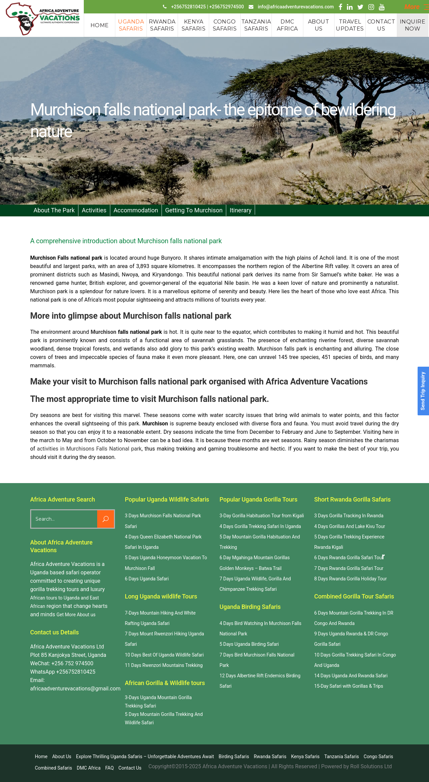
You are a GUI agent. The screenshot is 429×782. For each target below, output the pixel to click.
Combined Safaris (53, 768)
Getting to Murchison (194, 210)
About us (61, 756)
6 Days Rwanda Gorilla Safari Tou (348, 557)
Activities (94, 210)
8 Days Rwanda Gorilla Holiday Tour (350, 578)
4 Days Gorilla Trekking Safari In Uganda (260, 526)
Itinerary (240, 210)
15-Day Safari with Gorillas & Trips (348, 686)
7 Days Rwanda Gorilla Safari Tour (348, 568)
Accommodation (136, 210)
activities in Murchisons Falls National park (89, 449)
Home (41, 756)
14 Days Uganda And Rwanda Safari (351, 675)
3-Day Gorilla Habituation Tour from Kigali (262, 515)
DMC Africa (89, 768)
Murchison (103, 332)
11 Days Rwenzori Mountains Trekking (164, 665)
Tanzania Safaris (341, 756)
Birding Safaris (234, 756)
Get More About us (76, 614)
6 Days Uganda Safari (147, 578)
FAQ (109, 768)
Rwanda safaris (270, 756)
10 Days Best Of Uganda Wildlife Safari (164, 655)
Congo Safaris (378, 756)
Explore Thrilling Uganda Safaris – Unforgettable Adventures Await (145, 756)
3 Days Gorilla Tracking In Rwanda (348, 515)
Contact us (129, 768)
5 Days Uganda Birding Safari (249, 644)
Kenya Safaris (305, 756)
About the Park (54, 210)
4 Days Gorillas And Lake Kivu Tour (349, 526)
